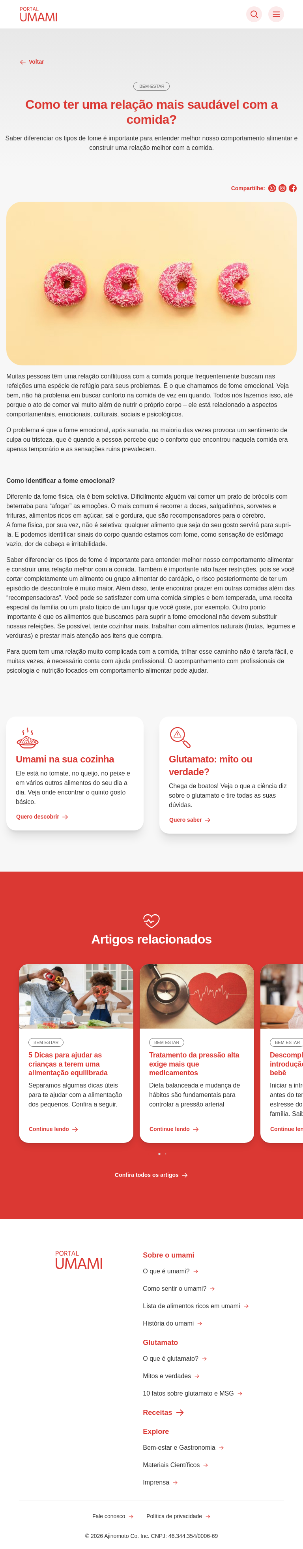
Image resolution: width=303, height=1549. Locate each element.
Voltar (31, 62)
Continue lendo (54, 1129)
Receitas (164, 1412)
